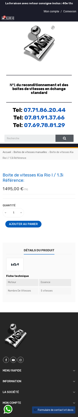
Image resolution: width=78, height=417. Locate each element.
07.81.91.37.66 (44, 117)
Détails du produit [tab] (39, 250)
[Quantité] (13, 212)
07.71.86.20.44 (45, 110)
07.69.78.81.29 (44, 125)
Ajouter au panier (23, 224)
